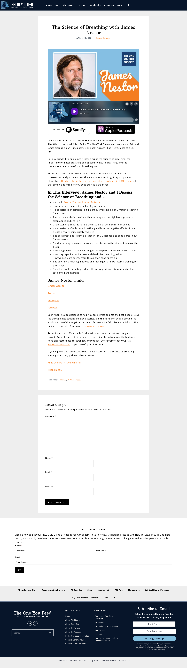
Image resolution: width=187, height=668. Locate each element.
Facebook (53, 307)
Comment (50, 416)
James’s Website (56, 285)
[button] (129, 5)
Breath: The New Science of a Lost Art (85, 202)
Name (49, 458)
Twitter (52, 293)
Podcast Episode (74, 380)
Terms (96, 661)
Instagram (53, 300)
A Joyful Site (126, 661)
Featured (62, 380)
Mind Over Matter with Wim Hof (65, 362)
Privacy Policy (160, 650)
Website (49, 486)
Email (48, 472)
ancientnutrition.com (59, 344)
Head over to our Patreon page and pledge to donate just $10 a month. (100, 180)
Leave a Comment (103, 38)
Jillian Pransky (55, 369)
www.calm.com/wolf (96, 325)
